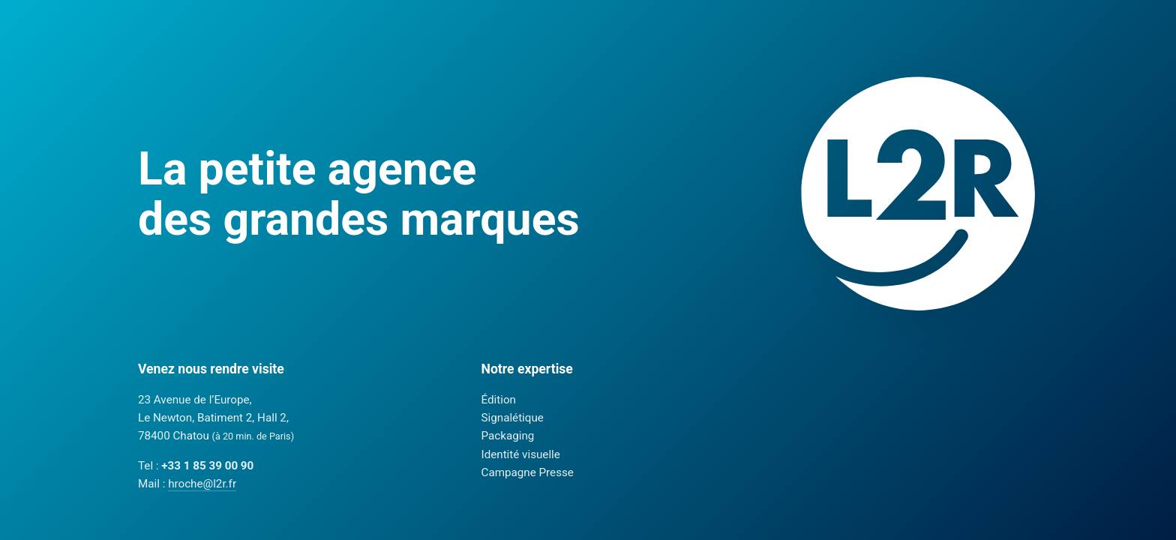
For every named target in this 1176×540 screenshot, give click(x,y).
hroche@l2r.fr (202, 483)
